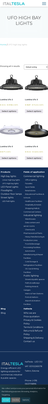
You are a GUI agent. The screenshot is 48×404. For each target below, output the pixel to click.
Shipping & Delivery (34, 338)
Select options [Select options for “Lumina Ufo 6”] (34, 158)
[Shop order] (36, 67)
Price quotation (32, 316)
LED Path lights (8, 201)
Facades (28, 183)
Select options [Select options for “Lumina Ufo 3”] (34, 111)
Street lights (7, 197)
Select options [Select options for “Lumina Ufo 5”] (9, 158)
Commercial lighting (34, 176)
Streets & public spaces (35, 279)
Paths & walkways (32, 283)
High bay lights (8, 176)
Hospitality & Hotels (33, 205)
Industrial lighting (33, 215)
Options (25, 400)
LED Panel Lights (9, 187)
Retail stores (30, 191)
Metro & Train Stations (34, 294)
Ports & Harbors (31, 297)
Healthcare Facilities (33, 201)
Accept (6, 400)
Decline (15, 400)
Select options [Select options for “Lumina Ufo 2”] (9, 111)
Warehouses (30, 219)
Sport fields (30, 187)
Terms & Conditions (33, 327)
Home (3, 44)
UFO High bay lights (10, 183)
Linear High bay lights (11, 180)
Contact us (29, 341)
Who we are (30, 313)
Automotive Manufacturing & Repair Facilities (33, 254)
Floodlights (6, 190)
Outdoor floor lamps (11, 194)
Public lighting (31, 275)
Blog (3, 313)
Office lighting (31, 180)
